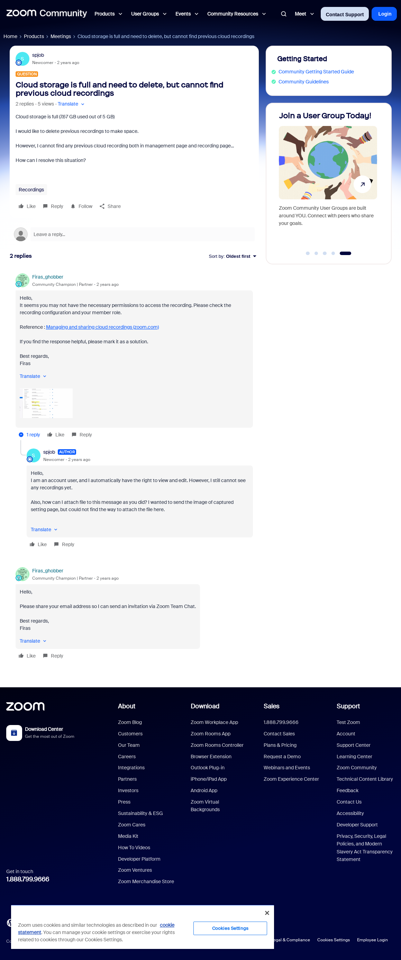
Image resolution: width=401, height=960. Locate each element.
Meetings (61, 36)
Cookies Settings (333, 940)
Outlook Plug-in (208, 767)
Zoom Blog (130, 722)
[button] (72, 104)
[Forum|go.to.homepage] (46, 14)
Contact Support (345, 14)
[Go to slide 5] (345, 253)
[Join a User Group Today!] (328, 180)
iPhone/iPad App (209, 779)
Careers (127, 756)
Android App (204, 790)
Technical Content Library (365, 779)
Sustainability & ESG (140, 813)
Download (205, 706)
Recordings (31, 190)
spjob (38, 55)
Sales (271, 706)
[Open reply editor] (134, 234)
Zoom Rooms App (210, 734)
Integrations (131, 767)
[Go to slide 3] (325, 253)
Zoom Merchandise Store (146, 881)
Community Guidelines (304, 82)
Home (10, 36)
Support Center (354, 745)
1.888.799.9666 (27, 879)
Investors (128, 790)
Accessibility (350, 813)
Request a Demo (282, 756)
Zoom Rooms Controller (217, 745)
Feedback (347, 790)
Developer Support (357, 825)
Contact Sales (279, 734)
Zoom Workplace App (214, 722)
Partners (127, 779)
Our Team (129, 745)
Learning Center (354, 756)
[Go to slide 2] (316, 253)
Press (124, 802)
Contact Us (349, 802)
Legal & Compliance (290, 940)
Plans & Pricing (280, 745)
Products (34, 36)
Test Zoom (348, 722)
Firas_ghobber (47, 277)
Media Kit (128, 836)
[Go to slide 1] (308, 253)
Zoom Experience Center (291, 779)
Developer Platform (139, 859)
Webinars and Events (287, 767)
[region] (142, 927)
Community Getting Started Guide (316, 72)
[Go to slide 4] (333, 253)
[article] (134, 356)
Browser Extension (211, 756)
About (126, 706)
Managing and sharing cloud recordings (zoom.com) (102, 327)
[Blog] (10, 922)
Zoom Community (357, 767)
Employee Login (372, 940)
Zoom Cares (131, 825)
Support (348, 706)
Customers (130, 734)
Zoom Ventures (135, 870)
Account (346, 734)
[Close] (267, 913)
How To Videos (134, 847)
